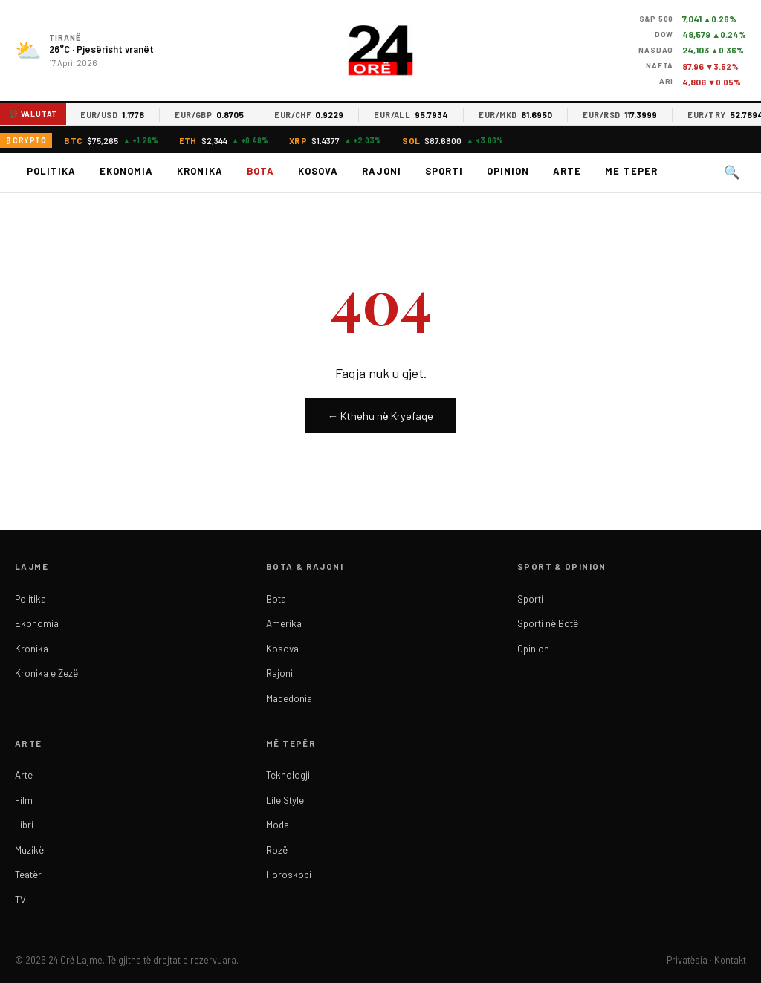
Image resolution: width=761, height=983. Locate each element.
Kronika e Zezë (46, 673)
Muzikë (29, 850)
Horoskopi (288, 874)
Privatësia (687, 960)
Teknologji (288, 775)
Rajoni (381, 171)
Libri (24, 825)
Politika (51, 171)
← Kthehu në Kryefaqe (380, 415)
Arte (567, 171)
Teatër (28, 874)
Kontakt (730, 960)
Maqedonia (289, 698)
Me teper (631, 171)
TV (20, 900)
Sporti (444, 171)
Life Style (285, 800)
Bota (260, 171)
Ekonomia (126, 171)
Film (24, 800)
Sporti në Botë (547, 623)
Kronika (199, 171)
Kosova (318, 171)
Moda (277, 825)
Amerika (284, 623)
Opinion (508, 171)
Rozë (277, 850)
